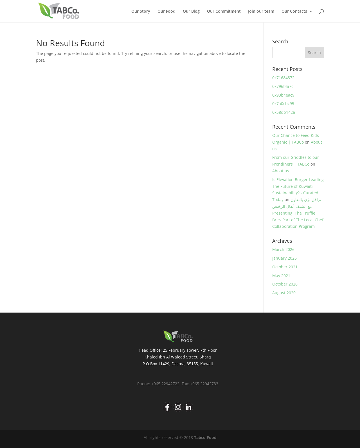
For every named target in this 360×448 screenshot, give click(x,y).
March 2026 (283, 249)
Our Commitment (224, 11)
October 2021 (285, 266)
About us (280, 170)
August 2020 (284, 292)
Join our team (261, 11)
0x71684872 (283, 77)
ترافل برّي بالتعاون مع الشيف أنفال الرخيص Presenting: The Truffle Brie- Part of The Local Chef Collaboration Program (297, 213)
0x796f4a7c (282, 86)
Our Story (140, 11)
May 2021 (281, 275)
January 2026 (284, 258)
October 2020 (285, 284)
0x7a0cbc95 (283, 103)
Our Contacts (294, 11)
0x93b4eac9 (283, 95)
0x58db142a (283, 112)
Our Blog (191, 11)
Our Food (167, 11)
